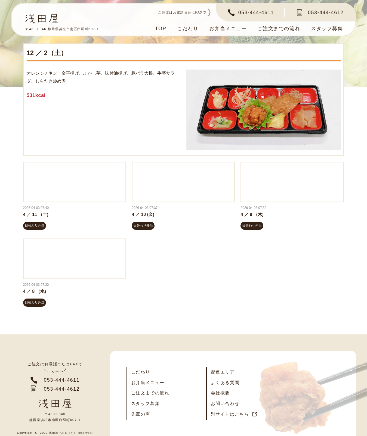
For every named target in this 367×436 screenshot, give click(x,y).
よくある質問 (225, 382)
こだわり (187, 28)
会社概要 (220, 393)
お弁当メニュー (227, 28)
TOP (160, 28)
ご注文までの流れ (278, 28)
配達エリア (223, 372)
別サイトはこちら (230, 414)
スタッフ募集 (327, 28)
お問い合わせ (225, 403)
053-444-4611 (256, 12)
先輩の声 (140, 414)
